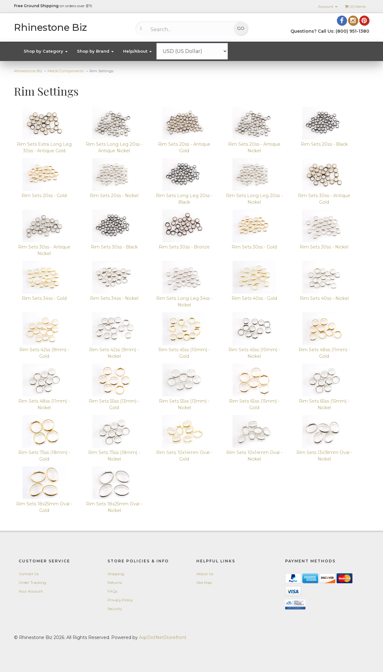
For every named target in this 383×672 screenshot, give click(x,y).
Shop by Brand (95, 51)
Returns (115, 582)
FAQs (112, 591)
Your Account (31, 591)
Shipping (116, 573)
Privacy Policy (120, 600)
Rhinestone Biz (28, 71)
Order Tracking (32, 582)
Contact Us (29, 573)
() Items (355, 6)
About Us (204, 573)
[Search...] (187, 29)
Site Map (204, 582)
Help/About (137, 51)
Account (328, 6)
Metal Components (65, 71)
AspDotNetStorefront (162, 637)
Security (115, 608)
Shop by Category (46, 51)
